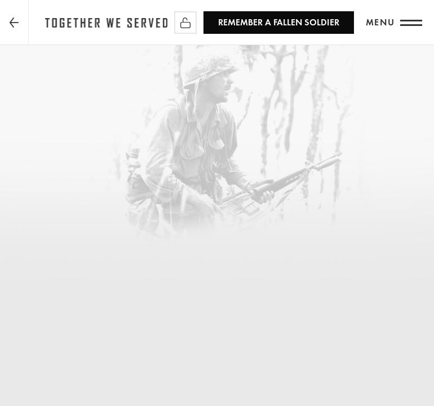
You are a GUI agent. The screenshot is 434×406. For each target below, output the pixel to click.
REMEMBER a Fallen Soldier (278, 22)
